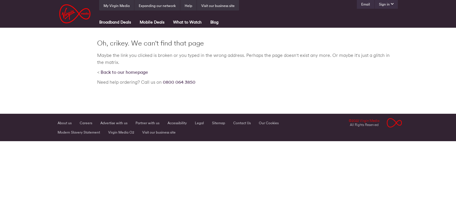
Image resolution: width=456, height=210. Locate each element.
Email (365, 4)
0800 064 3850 (179, 82)
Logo (394, 122)
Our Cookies (269, 123)
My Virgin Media (117, 6)
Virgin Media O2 (121, 132)
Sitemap (218, 123)
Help (188, 6)
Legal (199, 123)
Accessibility (177, 123)
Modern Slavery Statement (79, 132)
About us (65, 123)
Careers (86, 123)
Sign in (384, 4)
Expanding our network (157, 6)
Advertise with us (113, 123)
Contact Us (242, 123)
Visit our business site (218, 6)
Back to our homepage (124, 72)
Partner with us (147, 123)
